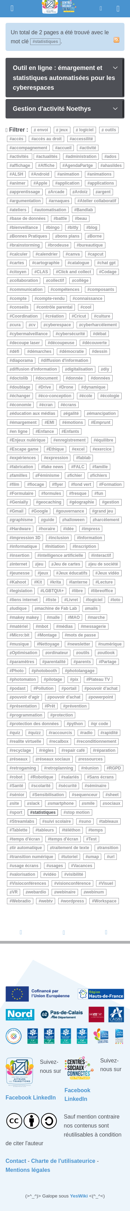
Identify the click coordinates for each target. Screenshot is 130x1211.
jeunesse (20, 573)
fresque (78, 493)
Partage (108, 661)
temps (96, 830)
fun (100, 493)
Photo (18, 670)
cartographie (47, 262)
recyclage (21, 750)
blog (93, 227)
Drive (46, 387)
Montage (48, 635)
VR (15, 892)
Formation (112, 484)
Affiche (47, 165)
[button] (101, 8)
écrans (69, 404)
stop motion (78, 812)
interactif (102, 555)
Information (90, 537)
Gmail (17, 511)
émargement (24, 422)
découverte (96, 342)
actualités (48, 156)
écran (47, 404)
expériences (24, 457)
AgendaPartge (79, 165)
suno (86, 821)
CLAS (42, 271)
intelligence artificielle (61, 555)
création (55, 316)
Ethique (56, 449)
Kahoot (19, 582)
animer (18, 183)
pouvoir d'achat (102, 688)
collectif (56, 280)
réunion (91, 768)
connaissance (88, 298)
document (48, 378)
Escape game (25, 449)
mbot (43, 626)
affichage (21, 165)
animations (100, 174)
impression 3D (26, 537)
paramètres (23, 661)
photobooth (45, 670)
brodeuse (59, 245)
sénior (18, 794)
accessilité (82, 138)
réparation (105, 750)
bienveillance (25, 227)
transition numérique (32, 856)
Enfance (46, 431)
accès (17, 138)
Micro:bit (20, 635)
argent (104, 192)
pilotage (54, 679)
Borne (96, 236)
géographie (83, 502)
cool (87, 307)
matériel (20, 626)
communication (27, 289)
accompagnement (29, 147)
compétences (66, 289)
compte (19, 298)
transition (109, 848)
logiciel (86, 130)
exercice (103, 449)
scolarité (41, 785)
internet (19, 564)
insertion (20, 555)
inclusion (60, 537)
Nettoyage (49, 644)
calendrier (48, 254)
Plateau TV (99, 679)
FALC (78, 466)
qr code (100, 723)
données (101, 378)
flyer (58, 484)
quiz (16, 732)
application (68, 183)
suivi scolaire (57, 821)
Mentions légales (28, 1170)
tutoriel (70, 856)
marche (97, 617)
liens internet (25, 599)
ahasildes (112, 165)
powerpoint (102, 697)
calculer (19, 254)
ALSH (17, 174)
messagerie (94, 626)
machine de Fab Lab (57, 608)
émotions (73, 422)
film (15, 484)
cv (33, 325)
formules (52, 493)
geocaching (49, 502)
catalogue (79, 262)
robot (17, 777)
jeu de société (104, 564)
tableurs (46, 830)
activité (89, 147)
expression (57, 457)
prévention (76, 706)
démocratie (73, 351)
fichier (76, 475)
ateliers (19, 209)
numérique (111, 644)
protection (63, 715)
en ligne (19, 431)
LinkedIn (44, 1098)
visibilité (75, 874)
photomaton (24, 679)
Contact (16, 1161)
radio (88, 732)
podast (18, 688)
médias (66, 626)
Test (92, 839)
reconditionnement (97, 741)
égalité (72, 413)
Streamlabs (23, 821)
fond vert (82, 484)
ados (111, 156)
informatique (24, 546)
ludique (19, 608)
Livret (72, 599)
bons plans (68, 236)
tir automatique (27, 848)
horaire (48, 528)
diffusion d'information (65, 360)
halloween (74, 520)
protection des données (35, 723)
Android (41, 174)
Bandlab (85, 209)
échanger (21, 395)
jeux (63, 130)
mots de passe (81, 635)
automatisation (51, 209)
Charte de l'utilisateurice (63, 1161)
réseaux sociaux (54, 759)
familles (19, 475)
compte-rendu (50, 298)
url (111, 856)
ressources (91, 759)
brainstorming (26, 245)
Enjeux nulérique (28, 440)
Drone (67, 387)
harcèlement (107, 520)
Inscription (85, 546)
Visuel (107, 883)
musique (20, 644)
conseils (20, 307)
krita (56, 582)
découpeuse (62, 342)
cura (16, 325)
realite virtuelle (26, 741)
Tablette (19, 830)
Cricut (80, 316)
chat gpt (107, 262)
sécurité (69, 785)
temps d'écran (26, 839)
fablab (84, 457)
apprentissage (26, 192)
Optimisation (24, 653)
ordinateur (57, 653)
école (86, 395)
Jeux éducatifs (73, 573)
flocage (36, 484)
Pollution (44, 688)
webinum (95, 892)
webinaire (66, 892)
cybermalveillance (29, 333)
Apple (41, 183)
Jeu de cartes (67, 564)
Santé (17, 785)
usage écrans (25, 865)
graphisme (22, 520)
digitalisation (80, 369)
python (76, 723)
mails (92, 608)
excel (79, 449)
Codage (108, 271)
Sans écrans (101, 777)
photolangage (81, 670)
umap (93, 856)
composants (102, 289)
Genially (20, 502)
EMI (50, 422)
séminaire (96, 785)
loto (116, 599)
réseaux (19, 759)
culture (103, 316)
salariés (71, 777)
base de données (28, 218)
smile (89, 803)
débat (100, 333)
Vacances (82, 865)
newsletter (80, 644)
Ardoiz (81, 192)
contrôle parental (55, 307)
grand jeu (103, 511)
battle (61, 218)
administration (82, 156)
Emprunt (101, 422)
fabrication (22, 466)
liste (52, 599)
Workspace (105, 901)
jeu (40, 564)
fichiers (99, 475)
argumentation (26, 200)
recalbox (59, 741)
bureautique (91, 245)
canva (74, 254)
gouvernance (71, 511)
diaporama (22, 360)
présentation (24, 706)
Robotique (43, 777)
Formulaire (22, 493)
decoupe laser (26, 342)
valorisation (23, 874)
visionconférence (74, 883)
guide (48, 520)
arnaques (60, 200)
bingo (54, 227)
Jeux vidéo (108, 573)
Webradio (21, 901)
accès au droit (48, 138)
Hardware (21, 528)
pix (75, 679)
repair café (74, 750)
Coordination (25, 316)
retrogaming (24, 768)
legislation (22, 590)
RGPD (115, 768)
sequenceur (85, 794)
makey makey (25, 617)
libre (78, 590)
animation (69, 174)
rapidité (110, 732)
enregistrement (70, 440)
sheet (113, 794)
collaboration (25, 280)
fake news (53, 466)
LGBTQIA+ (53, 590)
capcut (97, 254)
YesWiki (79, 1196)
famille (101, 466)
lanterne (79, 582)
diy (106, 369)
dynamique (94, 387)
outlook (107, 653)
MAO (75, 617)
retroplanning (59, 768)
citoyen (19, 271)
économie (21, 404)
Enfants (71, 431)
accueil (65, 147)
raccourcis (61, 732)
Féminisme (48, 475)
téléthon (72, 830)
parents (83, 661)
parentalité (55, 661)
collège (81, 280)
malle (54, 617)
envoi (42, 130)
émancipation (102, 413)
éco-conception (56, 395)
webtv (47, 901)
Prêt (51, 706)
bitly (74, 227)
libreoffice (103, 590)
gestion (111, 502)
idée (70, 528)
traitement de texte (70, 848)
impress (92, 528)
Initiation (55, 546)
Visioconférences (29, 883)
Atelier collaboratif (98, 200)
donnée (75, 378)
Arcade (57, 192)
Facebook (19, 1098)
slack (34, 803)
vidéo (50, 874)
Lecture (105, 582)
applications (102, 183)
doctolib (20, 378)
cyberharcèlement (99, 325)
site (15, 803)
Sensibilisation (49, 794)
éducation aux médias (33, 413)
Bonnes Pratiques (29, 236)
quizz (36, 732)
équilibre (104, 440)
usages (56, 865)
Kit (39, 582)
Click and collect (74, 271)
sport (17, 812)
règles (47, 750)
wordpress (73, 901)
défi (15, 351)
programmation (27, 715)
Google (41, 511)
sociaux (113, 803)
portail (70, 688)
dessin (100, 351)
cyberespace (58, 325)
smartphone (62, 803)
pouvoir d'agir (26, 697)
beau (82, 218)
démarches (40, 351)
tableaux (109, 821)
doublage (21, 387)
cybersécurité (71, 333)
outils (110, 130)
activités (20, 156)
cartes (18, 262)
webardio (37, 892)
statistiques (44, 812)
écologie (111, 395)
